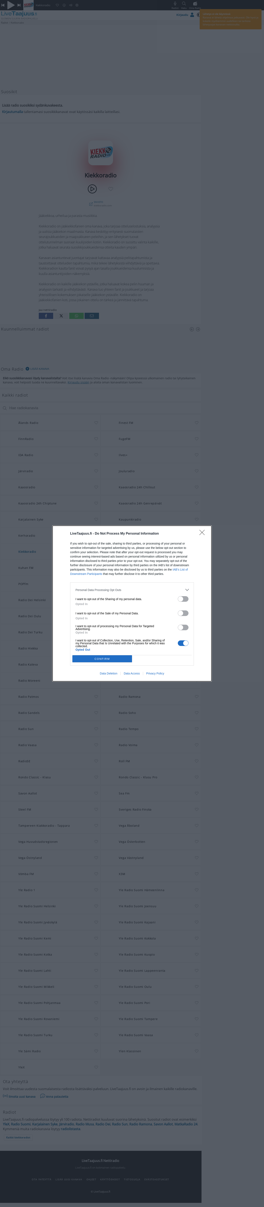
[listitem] (132, 590)
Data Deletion (108, 673)
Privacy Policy (155, 673)
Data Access (132, 673)
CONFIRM (102, 658)
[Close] (203, 534)
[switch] (183, 599)
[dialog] (132, 603)
